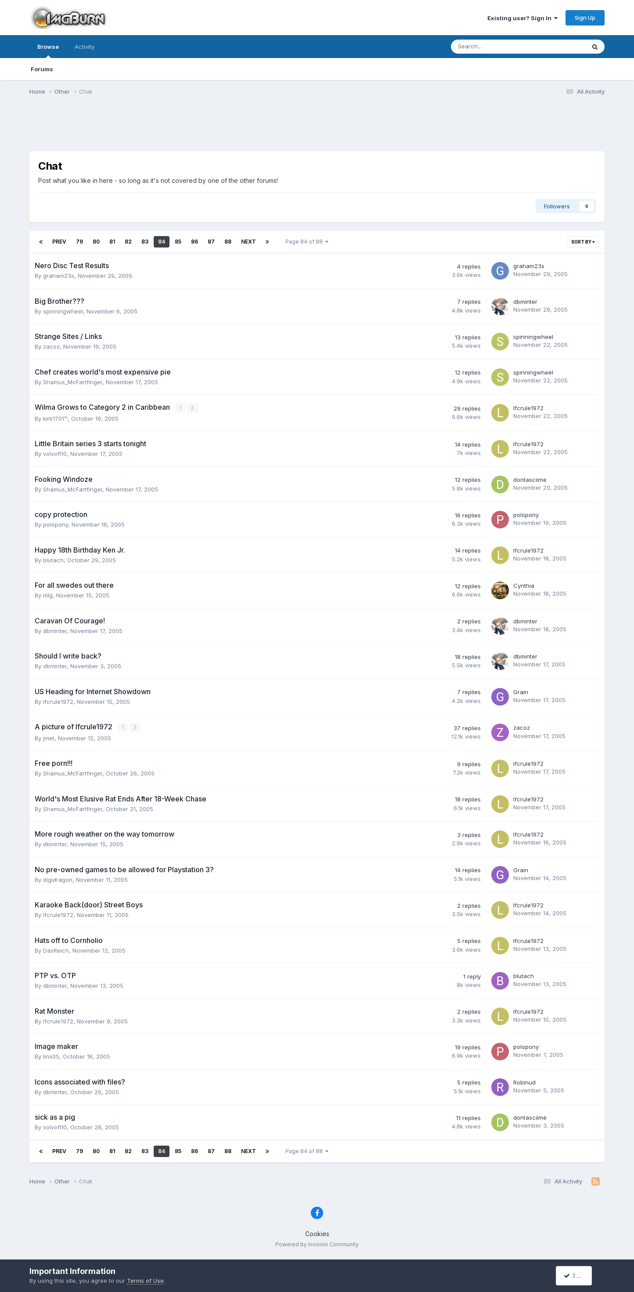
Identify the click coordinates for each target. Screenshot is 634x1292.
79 (79, 241)
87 (211, 241)
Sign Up (585, 17)
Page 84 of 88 (306, 241)
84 (161, 241)
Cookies (317, 1233)
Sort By (583, 241)
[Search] (495, 47)
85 (178, 241)
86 (194, 241)
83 (144, 241)
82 (128, 241)
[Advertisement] (317, 129)
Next (248, 241)
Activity (84, 46)
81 (112, 241)
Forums (42, 69)
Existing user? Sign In (522, 18)
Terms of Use (145, 1280)
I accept (578, 1275)
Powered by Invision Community (317, 1244)
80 (96, 241)
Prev (59, 241)
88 (227, 241)
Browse (48, 50)
